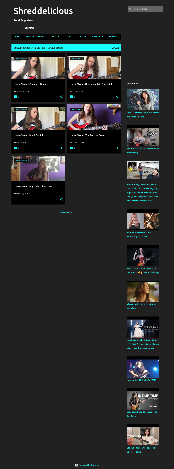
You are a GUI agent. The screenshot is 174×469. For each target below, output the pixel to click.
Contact (81, 37)
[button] (61, 97)
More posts (66, 212)
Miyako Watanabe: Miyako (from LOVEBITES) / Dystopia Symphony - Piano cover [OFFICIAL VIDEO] (143, 344)
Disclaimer (96, 37)
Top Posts (113, 37)
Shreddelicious (43, 11)
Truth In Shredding (34, 37)
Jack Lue (54, 37)
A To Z (68, 37)
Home (16, 37)
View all (115, 48)
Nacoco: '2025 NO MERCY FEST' (141, 380)
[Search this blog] (148, 9)
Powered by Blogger (87, 465)
